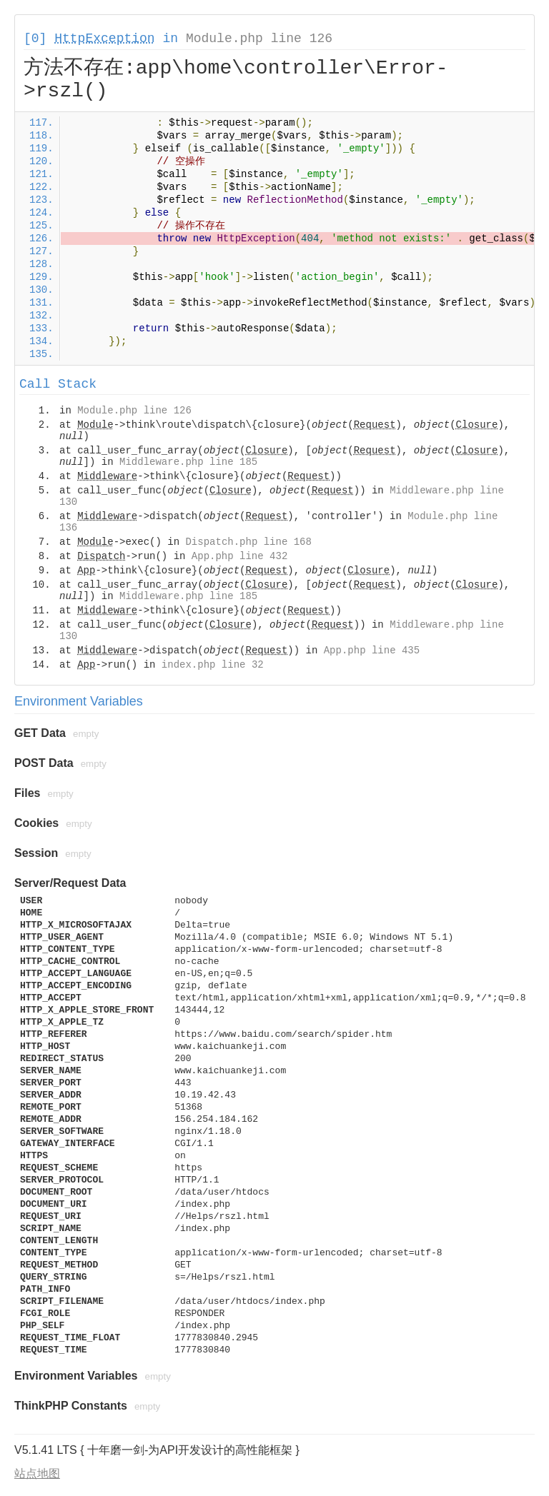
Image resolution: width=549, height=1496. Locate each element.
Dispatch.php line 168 (248, 542)
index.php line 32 (213, 665)
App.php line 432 (239, 556)
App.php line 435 (372, 650)
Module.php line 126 (259, 38)
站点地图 (37, 1473)
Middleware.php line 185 (188, 462)
